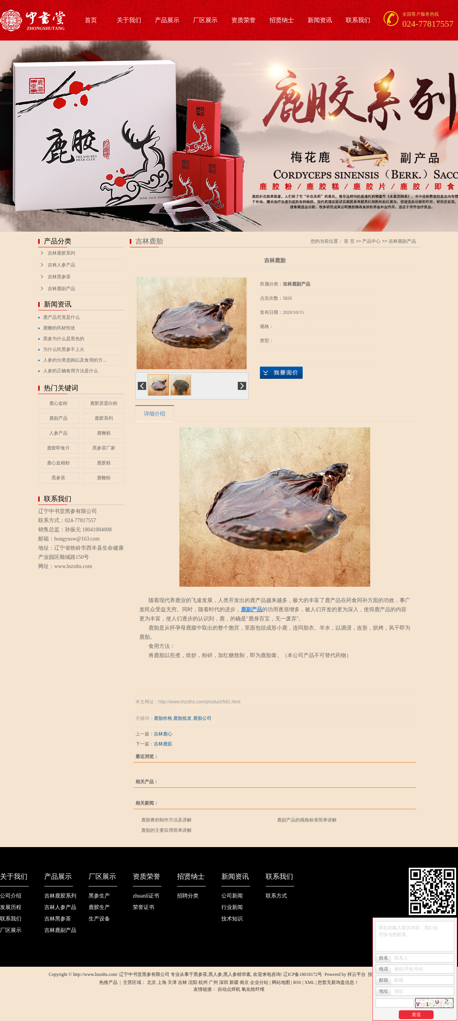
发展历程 (10, 907)
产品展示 (167, 20)
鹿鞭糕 (104, 433)
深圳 (223, 982)
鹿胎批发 (182, 718)
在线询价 (281, 373)
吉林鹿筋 (163, 744)
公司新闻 (232, 896)
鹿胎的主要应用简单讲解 (166, 830)
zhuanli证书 (146, 896)
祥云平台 (356, 974)
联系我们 (358, 20)
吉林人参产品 (61, 265)
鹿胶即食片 (58, 448)
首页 (91, 20)
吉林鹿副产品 (61, 288)
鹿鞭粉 (104, 477)
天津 (172, 982)
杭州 (203, 982)
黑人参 (215, 974)
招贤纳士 (281, 20)
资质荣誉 (243, 20)
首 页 (349, 241)
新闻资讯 (320, 20)
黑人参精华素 (237, 974)
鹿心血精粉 (58, 463)
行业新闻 (232, 907)
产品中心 (371, 241)
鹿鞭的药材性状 (59, 328)
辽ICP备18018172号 (303, 974)
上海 (161, 982)
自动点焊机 (229, 989)
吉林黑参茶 (59, 276)
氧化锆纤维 (253, 989)
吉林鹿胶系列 (61, 253)
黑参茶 (58, 477)
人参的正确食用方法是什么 (70, 370)
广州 (213, 982)
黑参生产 (99, 896)
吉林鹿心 (163, 734)
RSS (297, 982)
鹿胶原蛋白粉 (104, 403)
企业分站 (259, 982)
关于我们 (129, 20)
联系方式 (276, 896)
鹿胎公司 (202, 718)
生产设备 (99, 919)
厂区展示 (205, 20)
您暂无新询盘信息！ (338, 982)
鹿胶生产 (99, 907)
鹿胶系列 (104, 418)
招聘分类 (187, 896)
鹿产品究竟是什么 (61, 317)
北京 (151, 982)
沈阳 (192, 982)
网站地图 (281, 982)
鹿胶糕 (104, 463)
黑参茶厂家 (103, 448)
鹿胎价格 (163, 718)
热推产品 (108, 982)
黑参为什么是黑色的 (63, 338)
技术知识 (232, 919)
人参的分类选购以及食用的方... (74, 360)
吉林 (182, 982)
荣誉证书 (143, 907)
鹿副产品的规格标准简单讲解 (307, 820)
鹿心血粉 (58, 403)
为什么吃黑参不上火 (63, 349)
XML (309, 982)
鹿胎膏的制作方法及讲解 (166, 820)
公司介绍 (10, 896)
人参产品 (58, 433)
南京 (244, 982)
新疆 (234, 982)
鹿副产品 (58, 418)
